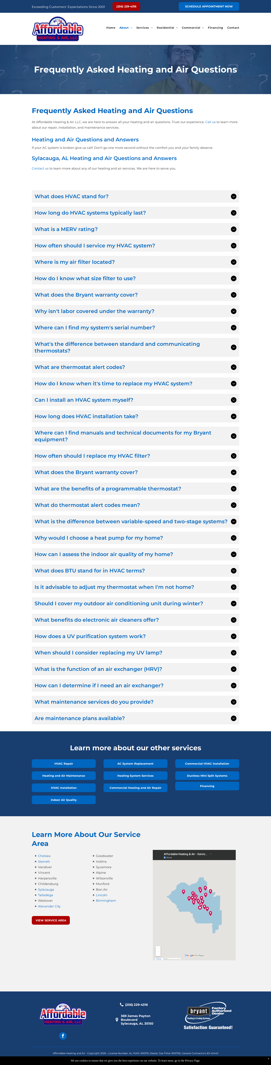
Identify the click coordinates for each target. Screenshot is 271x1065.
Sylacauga (46, 889)
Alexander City (49, 906)
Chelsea (44, 856)
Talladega (45, 895)
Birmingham (106, 901)
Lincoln (101, 895)
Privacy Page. (192, 1060)
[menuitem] (108, 27)
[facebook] (63, 1036)
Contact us (40, 168)
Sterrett (44, 862)
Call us (210, 122)
